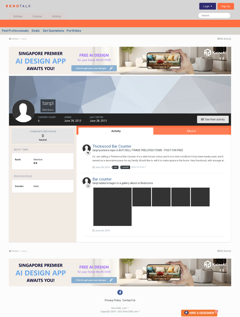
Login (207, 6)
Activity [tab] (116, 131)
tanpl (95, 150)
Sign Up (225, 6)
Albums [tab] (191, 131)
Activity (56, 16)
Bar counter (102, 179)
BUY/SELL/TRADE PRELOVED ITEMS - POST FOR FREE (151, 150)
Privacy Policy (113, 300)
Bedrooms (147, 183)
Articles (18, 16)
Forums (37, 16)
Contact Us (128, 300)
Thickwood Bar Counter (111, 146)
